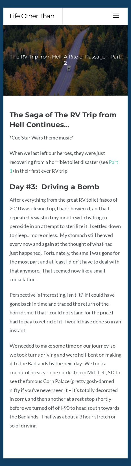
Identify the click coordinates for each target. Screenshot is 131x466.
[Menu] (115, 15)
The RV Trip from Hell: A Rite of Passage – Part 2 (65, 60)
